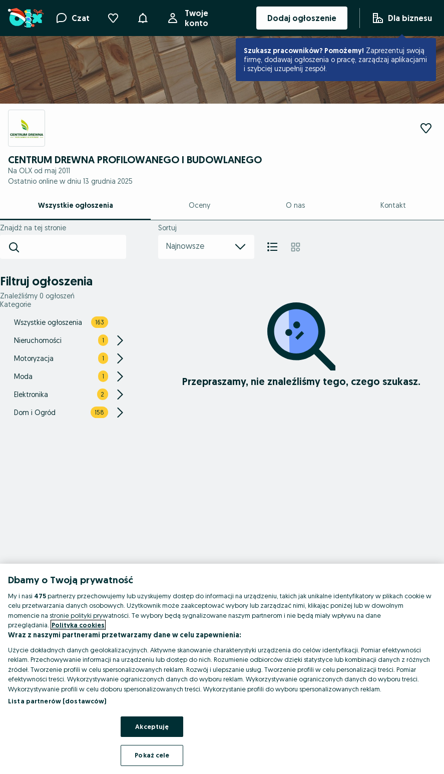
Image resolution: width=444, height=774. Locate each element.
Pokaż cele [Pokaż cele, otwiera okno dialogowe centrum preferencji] (152, 755)
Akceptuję (152, 726)
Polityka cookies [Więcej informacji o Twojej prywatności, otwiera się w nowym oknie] (78, 625)
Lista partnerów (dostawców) (57, 701)
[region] (222, 669)
